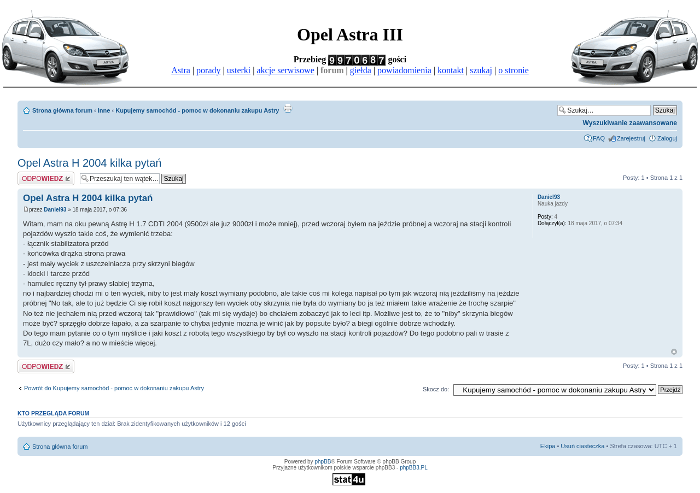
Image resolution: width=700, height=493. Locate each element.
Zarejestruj (631, 138)
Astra (180, 70)
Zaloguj (667, 138)
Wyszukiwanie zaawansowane (629, 123)
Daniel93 (55, 210)
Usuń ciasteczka (582, 446)
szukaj (481, 70)
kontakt (451, 70)
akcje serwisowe (285, 70)
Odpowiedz (46, 178)
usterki (239, 70)
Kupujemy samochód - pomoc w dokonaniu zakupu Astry (197, 110)
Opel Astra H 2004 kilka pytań (89, 163)
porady (208, 70)
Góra (674, 352)
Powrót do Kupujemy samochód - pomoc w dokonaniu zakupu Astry (114, 388)
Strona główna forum (62, 110)
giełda (360, 70)
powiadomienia (404, 70)
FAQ (599, 138)
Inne (104, 110)
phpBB (322, 462)
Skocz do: (436, 389)
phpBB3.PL (414, 468)
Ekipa (548, 446)
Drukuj (288, 108)
